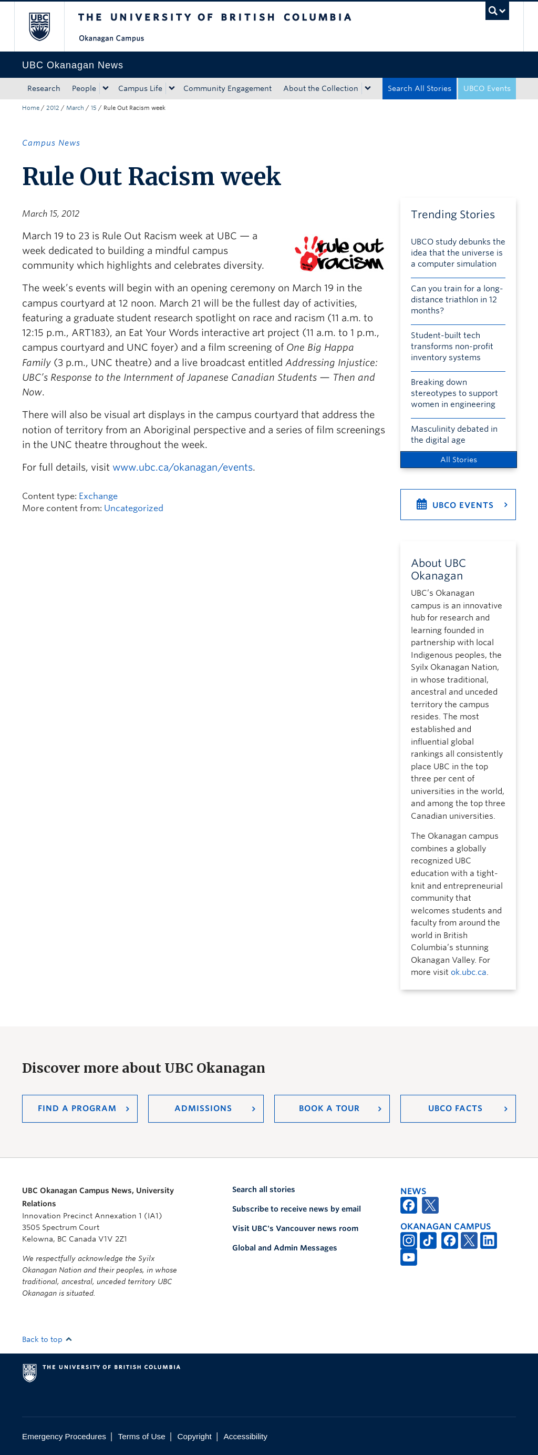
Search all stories (263, 1189)
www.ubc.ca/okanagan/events (182, 467)
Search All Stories (419, 88)
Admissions (203, 1108)
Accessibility (245, 1436)
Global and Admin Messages (284, 1248)
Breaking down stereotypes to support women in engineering (454, 393)
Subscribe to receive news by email (296, 1209)
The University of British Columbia (47, 27)
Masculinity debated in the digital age (454, 434)
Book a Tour (329, 1108)
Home (30, 107)
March (75, 107)
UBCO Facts (455, 1108)
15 (94, 107)
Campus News (51, 143)
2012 (52, 107)
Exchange (98, 496)
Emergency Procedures (64, 1436)
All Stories (458, 459)
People (84, 88)
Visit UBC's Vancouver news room (295, 1228)
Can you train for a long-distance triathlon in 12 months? (457, 300)
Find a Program (77, 1108)
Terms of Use (141, 1436)
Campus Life (140, 88)
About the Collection (320, 88)
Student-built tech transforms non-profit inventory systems (452, 346)
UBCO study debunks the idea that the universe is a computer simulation (458, 253)
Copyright (194, 1436)
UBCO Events (487, 88)
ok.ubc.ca (469, 972)
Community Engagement (227, 88)
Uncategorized (133, 508)
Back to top (47, 1339)
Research (43, 88)
